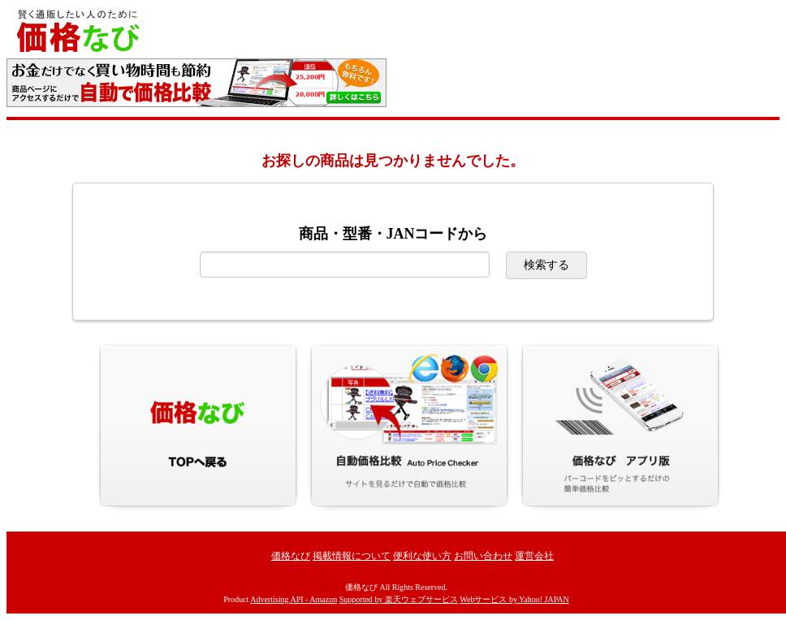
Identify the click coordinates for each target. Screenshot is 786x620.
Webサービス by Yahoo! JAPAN (514, 599)
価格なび (290, 556)
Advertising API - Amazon (293, 599)
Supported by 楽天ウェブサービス (398, 599)
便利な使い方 (422, 556)
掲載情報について (352, 556)
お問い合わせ (483, 556)
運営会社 (534, 556)
